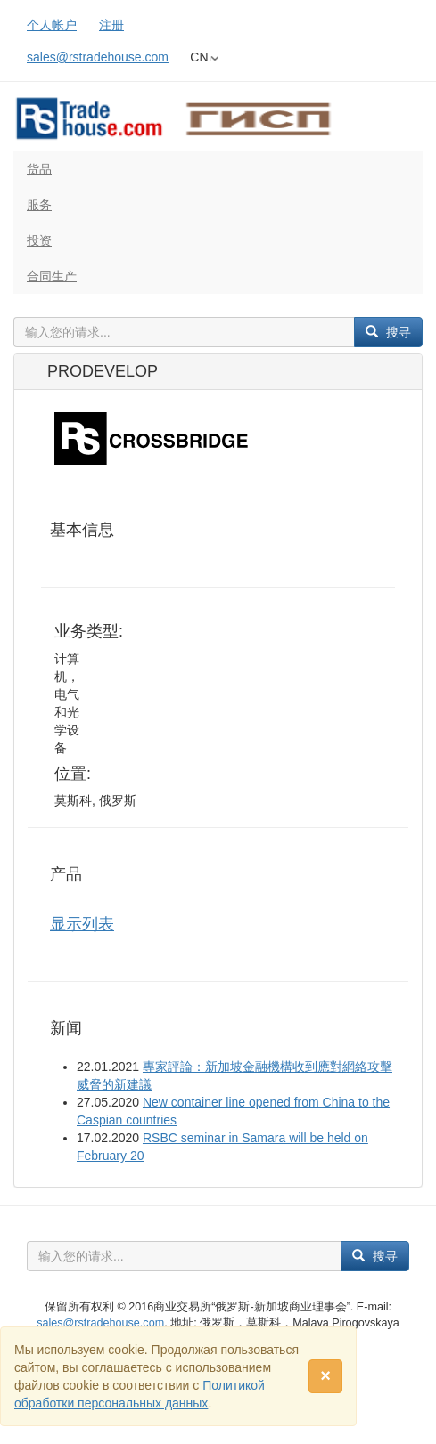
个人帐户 (52, 25)
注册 (111, 25)
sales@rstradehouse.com (98, 57)
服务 (39, 205)
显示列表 (82, 924)
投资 (39, 240)
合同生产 (52, 276)
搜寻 (388, 332)
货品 (39, 169)
